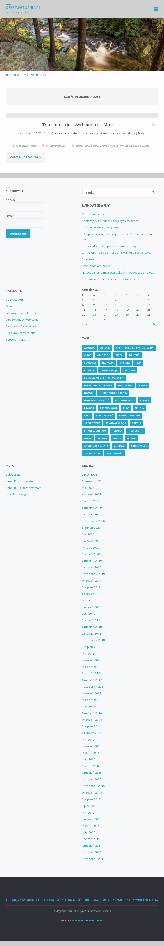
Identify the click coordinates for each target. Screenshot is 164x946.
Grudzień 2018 (92, 627)
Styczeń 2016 (91, 766)
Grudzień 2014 (92, 845)
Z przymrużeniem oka (20, 333)
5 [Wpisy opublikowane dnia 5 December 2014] (126, 300)
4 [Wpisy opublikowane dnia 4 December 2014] (115, 300)
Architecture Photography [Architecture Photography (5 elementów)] (135, 347)
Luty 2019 (88, 614)
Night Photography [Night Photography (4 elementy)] (113, 392)
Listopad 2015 (91, 779)
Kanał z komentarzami (24, 488)
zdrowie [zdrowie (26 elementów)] (119, 445)
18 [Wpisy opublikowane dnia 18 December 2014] (116, 309)
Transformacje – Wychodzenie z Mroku (79, 124)
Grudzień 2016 (92, 713)
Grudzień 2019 (92, 561)
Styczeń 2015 (91, 839)
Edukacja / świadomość (92, 145)
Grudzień (31, 75)
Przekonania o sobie (96, 266)
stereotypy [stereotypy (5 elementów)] (92, 423)
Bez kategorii (14, 299)
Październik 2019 (93, 574)
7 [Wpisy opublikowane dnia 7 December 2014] (148, 300)
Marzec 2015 (90, 826)
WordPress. (96, 920)
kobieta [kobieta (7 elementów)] (89, 370)
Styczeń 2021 (91, 501)
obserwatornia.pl (23, 7)
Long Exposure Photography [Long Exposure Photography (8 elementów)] (104, 377)
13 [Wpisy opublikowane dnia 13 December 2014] (137, 305)
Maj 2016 (88, 739)
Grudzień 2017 (92, 680)
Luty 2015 (88, 832)
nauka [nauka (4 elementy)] (143, 385)
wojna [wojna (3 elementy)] (117, 438)
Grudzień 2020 (92, 508)
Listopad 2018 (91, 633)
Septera (79, 920)
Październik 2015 (93, 786)
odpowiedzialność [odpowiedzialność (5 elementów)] (96, 400)
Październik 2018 (93, 640)
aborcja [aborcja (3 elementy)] (89, 347)
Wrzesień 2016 (92, 720)
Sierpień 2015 (91, 799)
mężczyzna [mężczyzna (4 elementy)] (125, 385)
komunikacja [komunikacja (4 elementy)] (108, 370)
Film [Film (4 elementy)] (138, 362)
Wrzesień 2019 (92, 580)
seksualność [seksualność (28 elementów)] (104, 415)
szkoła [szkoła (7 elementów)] (136, 423)
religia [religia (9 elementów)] (139, 408)
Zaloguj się (13, 474)
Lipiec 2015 (89, 806)
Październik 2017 (93, 686)
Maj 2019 (88, 600)
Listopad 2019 (91, 567)
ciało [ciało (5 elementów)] (87, 355)
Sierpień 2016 (91, 726)
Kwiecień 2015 (91, 819)
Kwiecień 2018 (91, 660)
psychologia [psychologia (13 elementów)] (108, 408)
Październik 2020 (93, 521)
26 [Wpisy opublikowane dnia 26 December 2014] (127, 314)
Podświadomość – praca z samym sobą (109, 246)
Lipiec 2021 (89, 474)
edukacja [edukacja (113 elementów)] (90, 362)
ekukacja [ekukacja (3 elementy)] (107, 362)
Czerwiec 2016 (92, 733)
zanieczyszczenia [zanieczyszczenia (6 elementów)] (96, 445)
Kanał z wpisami (20, 481)
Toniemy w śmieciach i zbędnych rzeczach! (110, 221)
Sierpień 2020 (91, 528)
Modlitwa (88, 259)
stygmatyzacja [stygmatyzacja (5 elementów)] (115, 423)
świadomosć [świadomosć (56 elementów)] (92, 453)
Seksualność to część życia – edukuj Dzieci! (110, 279)
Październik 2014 (93, 859)
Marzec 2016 (90, 753)
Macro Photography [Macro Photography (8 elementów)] (98, 385)
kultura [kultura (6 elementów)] (129, 370)
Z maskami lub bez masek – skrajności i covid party (116, 253)
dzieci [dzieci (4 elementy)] (119, 355)
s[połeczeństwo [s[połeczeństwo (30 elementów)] (95, 430)
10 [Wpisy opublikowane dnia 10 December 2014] (105, 305)
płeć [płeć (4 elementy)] (126, 408)
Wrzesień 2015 (92, 793)
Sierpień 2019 (91, 587)
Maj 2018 (88, 653)
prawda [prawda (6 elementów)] (89, 408)
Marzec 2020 (90, 547)
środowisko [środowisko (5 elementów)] (139, 445)
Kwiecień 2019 (91, 607)
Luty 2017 (88, 706)
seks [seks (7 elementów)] (87, 415)
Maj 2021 (88, 488)
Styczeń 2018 (91, 673)
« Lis (85, 324)
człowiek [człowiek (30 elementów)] (103, 355)
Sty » (155, 324)
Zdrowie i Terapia (17, 339)
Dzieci (10, 306)
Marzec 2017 (90, 700)
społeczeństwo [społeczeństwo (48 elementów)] (129, 415)
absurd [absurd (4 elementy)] (105, 347)
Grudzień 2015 (92, 772)
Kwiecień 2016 (91, 746)
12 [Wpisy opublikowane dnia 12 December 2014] (127, 305)
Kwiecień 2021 (91, 494)
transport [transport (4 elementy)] (135, 430)
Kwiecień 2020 (91, 541)
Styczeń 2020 (91, 554)
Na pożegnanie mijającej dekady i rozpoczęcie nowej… (118, 272)
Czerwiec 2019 (92, 594)
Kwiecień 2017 (91, 693)
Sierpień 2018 (91, 647)
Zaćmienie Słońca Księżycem (101, 227)
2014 (16, 75)
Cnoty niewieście (93, 214)
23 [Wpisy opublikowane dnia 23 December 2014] (94, 314)
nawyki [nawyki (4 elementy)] (89, 392)
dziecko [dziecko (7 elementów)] (134, 355)
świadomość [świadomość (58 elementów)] (115, 453)
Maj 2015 (88, 812)
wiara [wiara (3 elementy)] (88, 438)
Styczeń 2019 (91, 620)
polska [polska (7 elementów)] (144, 400)
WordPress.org (16, 494)
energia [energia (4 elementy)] (124, 362)
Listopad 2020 (91, 514)
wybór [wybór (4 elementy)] (131, 438)
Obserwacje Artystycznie (130, 145)
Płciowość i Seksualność (22, 326)
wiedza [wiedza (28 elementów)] (102, 438)
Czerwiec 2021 (92, 481)
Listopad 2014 (91, 852)
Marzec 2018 (90, 667)
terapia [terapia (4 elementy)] (117, 430)
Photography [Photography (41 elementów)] (124, 400)
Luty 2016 (88, 759)
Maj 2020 (88, 534)
